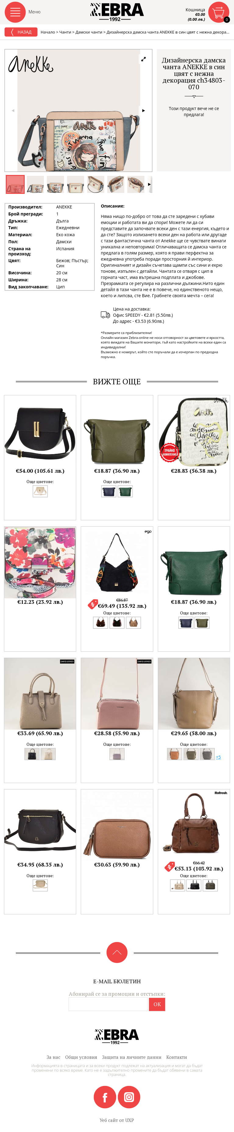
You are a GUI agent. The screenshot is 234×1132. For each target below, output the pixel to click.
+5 (218, 757)
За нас (53, 1057)
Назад (21, 32)
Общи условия (81, 1057)
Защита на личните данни (131, 1057)
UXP (129, 1120)
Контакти (176, 1057)
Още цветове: (40, 481)
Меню (35, 12)
